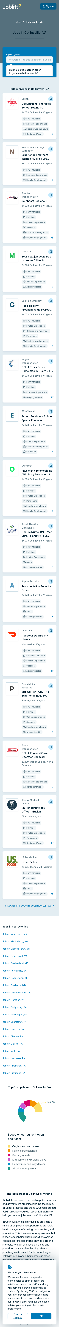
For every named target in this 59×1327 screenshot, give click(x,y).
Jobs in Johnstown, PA (14, 1021)
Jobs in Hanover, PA (13, 1029)
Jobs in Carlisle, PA (12, 1043)
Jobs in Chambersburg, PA (17, 992)
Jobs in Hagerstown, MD (15, 978)
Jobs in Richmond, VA (14, 1073)
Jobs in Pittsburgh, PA (14, 1065)
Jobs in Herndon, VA (13, 1000)
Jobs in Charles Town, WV (17, 948)
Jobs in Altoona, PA (13, 1036)
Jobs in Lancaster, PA (14, 1058)
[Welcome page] (12, 6)
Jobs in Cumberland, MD (15, 963)
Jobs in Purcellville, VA (14, 970)
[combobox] (29, 59)
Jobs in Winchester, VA (15, 934)
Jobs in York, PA (11, 1051)
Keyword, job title (13, 55)
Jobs (19, 22)
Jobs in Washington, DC (15, 1014)
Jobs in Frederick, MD (14, 985)
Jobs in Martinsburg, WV (15, 941)
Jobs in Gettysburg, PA (15, 1007)
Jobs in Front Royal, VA (15, 956)
